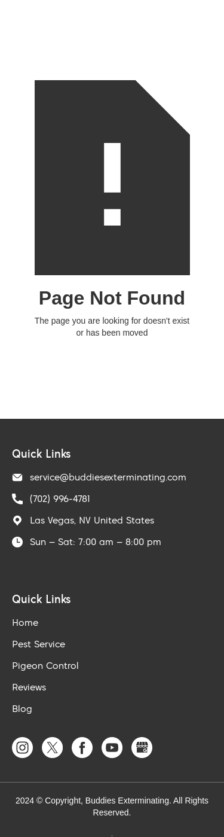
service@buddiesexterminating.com (108, 477)
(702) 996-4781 (60, 498)
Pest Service (38, 644)
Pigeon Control (45, 665)
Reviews (29, 687)
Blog (22, 708)
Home (25, 622)
